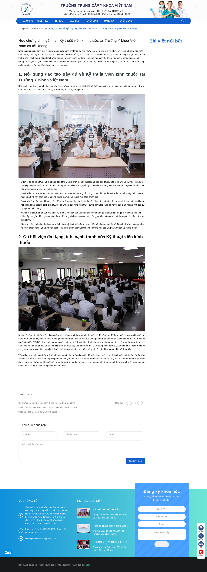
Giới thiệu (201, 528)
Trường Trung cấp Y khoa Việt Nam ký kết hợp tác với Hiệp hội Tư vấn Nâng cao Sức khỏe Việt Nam (110, 526)
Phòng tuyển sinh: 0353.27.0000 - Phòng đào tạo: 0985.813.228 (100, 14)
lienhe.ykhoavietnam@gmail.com (40, 538)
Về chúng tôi (29, 500)
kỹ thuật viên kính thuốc (59, 407)
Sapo (88, 565)
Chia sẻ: (119, 403)
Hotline (201, 553)
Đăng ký (162, 544)
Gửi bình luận (135, 461)
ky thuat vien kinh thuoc (36, 407)
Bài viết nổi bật (165, 40)
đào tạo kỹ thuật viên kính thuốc (42, 412)
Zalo (201, 545)
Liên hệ (201, 537)
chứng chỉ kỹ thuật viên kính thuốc (38, 403)
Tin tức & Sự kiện (90, 500)
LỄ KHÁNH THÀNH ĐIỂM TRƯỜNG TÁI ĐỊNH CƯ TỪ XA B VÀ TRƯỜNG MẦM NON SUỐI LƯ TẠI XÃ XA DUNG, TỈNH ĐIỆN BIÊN (111, 510)
